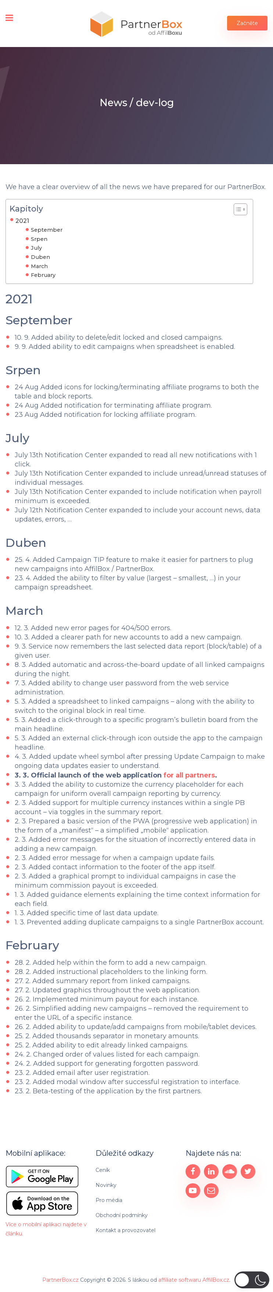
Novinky (106, 1184)
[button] (251, 1279)
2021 (22, 220)
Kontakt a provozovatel (125, 1230)
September (46, 230)
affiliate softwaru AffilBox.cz (193, 1279)
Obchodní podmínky (122, 1215)
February (43, 275)
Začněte (247, 23)
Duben (40, 257)
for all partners (189, 775)
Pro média (109, 1200)
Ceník (103, 1169)
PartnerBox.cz (60, 1279)
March (39, 266)
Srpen (39, 239)
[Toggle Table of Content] (236, 209)
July (36, 248)
